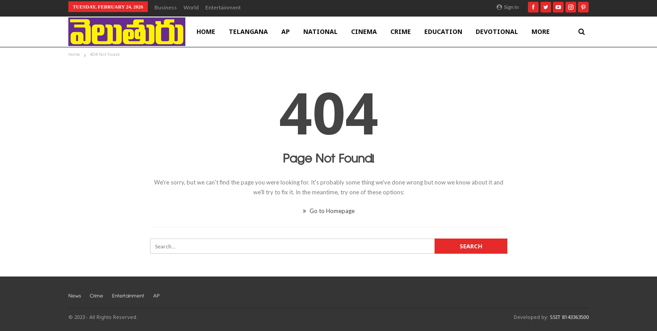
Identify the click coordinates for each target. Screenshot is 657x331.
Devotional (497, 31)
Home (206, 31)
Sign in (508, 7)
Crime (400, 31)
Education (443, 31)
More (540, 31)
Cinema (364, 31)
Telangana (248, 31)
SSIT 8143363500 (569, 317)
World (191, 7)
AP (285, 31)
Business (166, 7)
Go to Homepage (329, 210)
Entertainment (223, 7)
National (320, 31)
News (74, 297)
